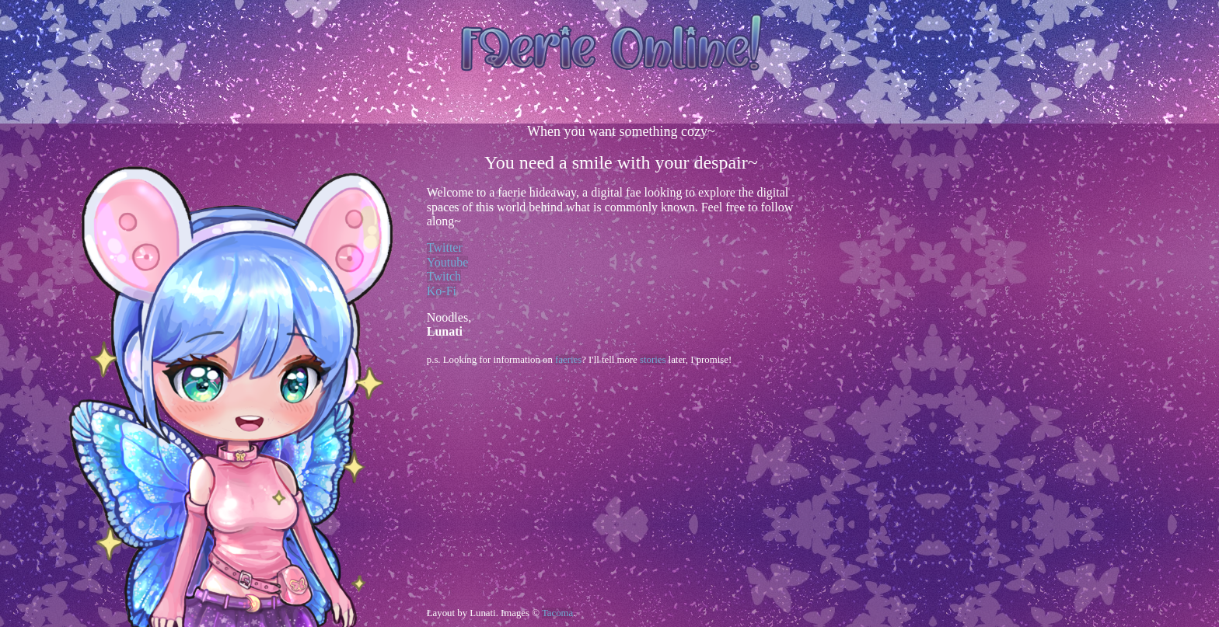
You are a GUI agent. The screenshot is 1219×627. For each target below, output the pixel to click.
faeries (568, 359)
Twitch (444, 276)
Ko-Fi (441, 291)
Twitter (445, 247)
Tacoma (557, 613)
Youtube (448, 262)
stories (652, 359)
